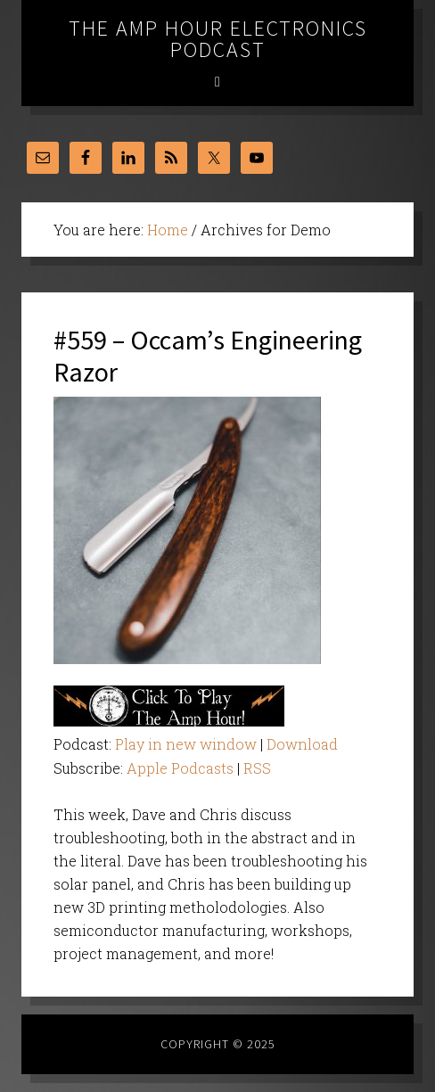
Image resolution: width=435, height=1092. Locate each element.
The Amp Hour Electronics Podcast (218, 38)
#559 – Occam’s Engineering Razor (207, 356)
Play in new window (186, 744)
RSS (257, 768)
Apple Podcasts (180, 768)
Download (302, 744)
